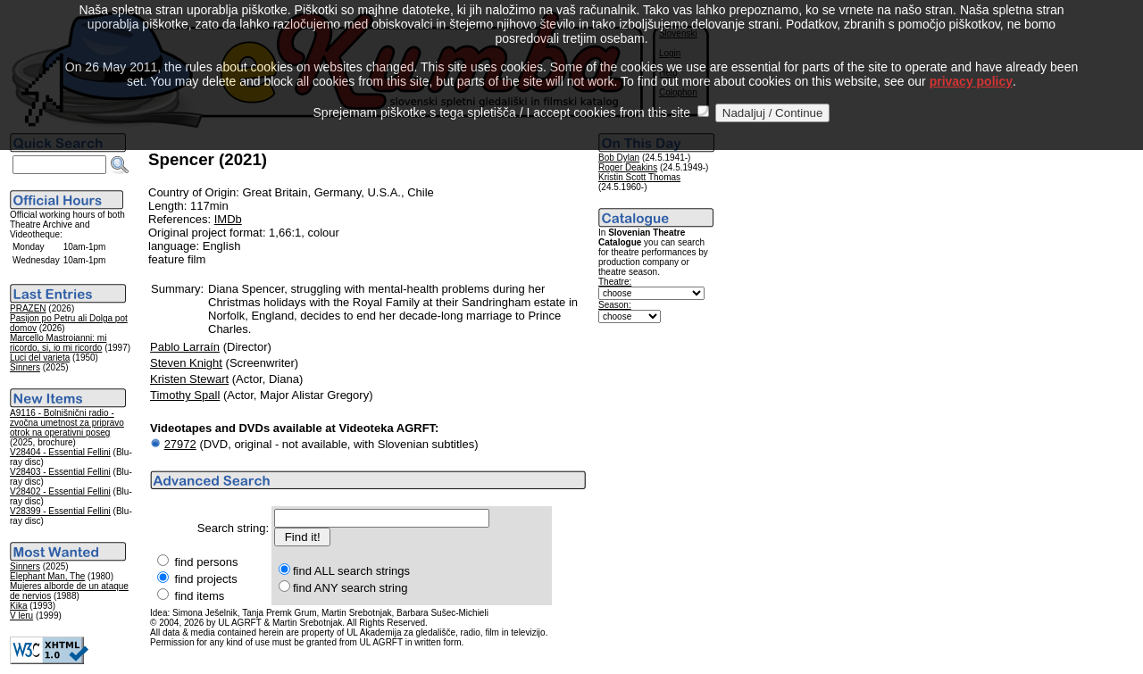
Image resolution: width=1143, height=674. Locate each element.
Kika (18, 606)
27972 (180, 444)
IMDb (228, 219)
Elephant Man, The (47, 576)
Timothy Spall (185, 395)
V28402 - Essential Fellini (60, 491)
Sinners (25, 367)
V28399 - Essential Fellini (60, 511)
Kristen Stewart (189, 379)
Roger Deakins (627, 167)
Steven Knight (186, 363)
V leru (21, 615)
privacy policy (971, 61)
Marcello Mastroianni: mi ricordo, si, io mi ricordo (58, 343)
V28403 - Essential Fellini (60, 472)
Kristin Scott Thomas (639, 177)
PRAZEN (28, 308)
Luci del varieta (40, 357)
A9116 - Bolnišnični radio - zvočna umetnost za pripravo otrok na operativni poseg (67, 422)
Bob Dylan (618, 157)
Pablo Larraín (185, 347)
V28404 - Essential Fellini (60, 452)
